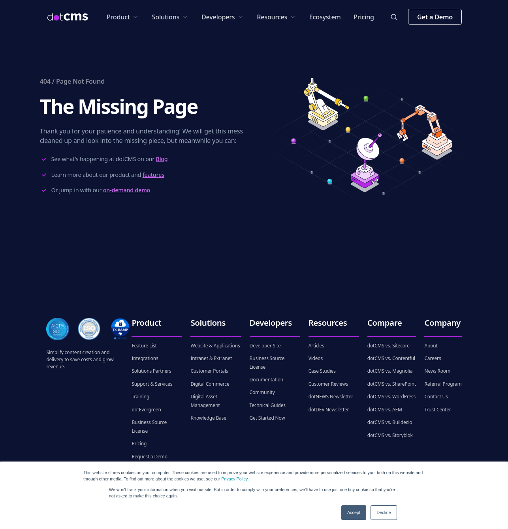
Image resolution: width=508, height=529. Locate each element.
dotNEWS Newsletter (331, 396)
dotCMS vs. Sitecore (388, 345)
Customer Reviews (328, 384)
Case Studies (322, 371)
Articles (316, 345)
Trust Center (437, 409)
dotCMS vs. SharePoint (391, 384)
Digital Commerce (209, 384)
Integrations (145, 358)
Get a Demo (435, 17)
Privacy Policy (234, 478)
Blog (161, 159)
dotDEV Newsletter (329, 409)
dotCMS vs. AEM (384, 409)
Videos (316, 358)
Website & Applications (215, 345)
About (430, 345)
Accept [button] (353, 512)
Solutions (170, 17)
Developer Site (265, 345)
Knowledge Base (208, 418)
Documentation (266, 379)
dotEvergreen (146, 409)
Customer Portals (209, 371)
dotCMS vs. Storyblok (390, 435)
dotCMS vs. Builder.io (389, 422)
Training (140, 396)
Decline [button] (383, 512)
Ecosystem (325, 17)
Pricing (364, 17)
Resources (276, 17)
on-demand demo (126, 190)
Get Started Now (267, 418)
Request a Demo (149, 456)
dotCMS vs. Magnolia (390, 371)
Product (123, 17)
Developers (222, 17)
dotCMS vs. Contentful (391, 358)
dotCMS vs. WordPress (391, 396)
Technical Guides (268, 405)
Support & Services (152, 384)
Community (262, 392)
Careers (432, 358)
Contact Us (436, 396)
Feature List (144, 345)
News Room (437, 371)
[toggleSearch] (394, 17)
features (153, 174)
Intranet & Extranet (211, 358)
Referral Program (442, 384)
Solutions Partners (151, 371)
